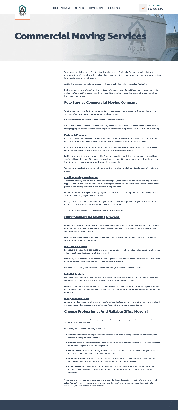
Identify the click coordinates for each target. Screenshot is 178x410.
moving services (100, 89)
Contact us (114, 7)
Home (55, 7)
